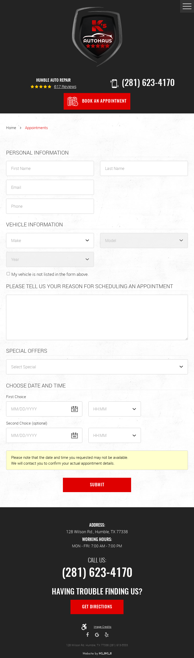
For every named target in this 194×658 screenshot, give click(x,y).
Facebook (87, 635)
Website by (97, 653)
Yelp (106, 635)
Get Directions (97, 607)
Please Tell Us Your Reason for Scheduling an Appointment (89, 286)
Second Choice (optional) (26, 423)
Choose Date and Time (36, 385)
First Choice (16, 396)
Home (11, 127)
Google (97, 635)
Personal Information (37, 152)
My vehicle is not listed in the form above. (50, 274)
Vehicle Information (34, 224)
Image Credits (102, 626)
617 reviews (65, 87)
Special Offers (26, 351)
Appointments (36, 127)
